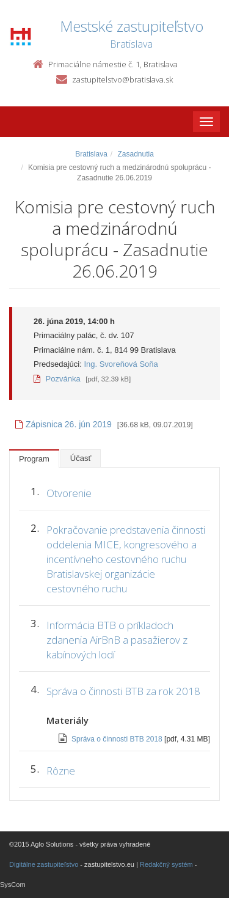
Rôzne (60, 771)
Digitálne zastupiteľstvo (43, 864)
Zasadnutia (135, 154)
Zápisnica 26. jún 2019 (63, 424)
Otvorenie (69, 493)
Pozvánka (57, 378)
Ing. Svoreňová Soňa (121, 364)
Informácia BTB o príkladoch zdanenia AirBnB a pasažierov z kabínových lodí (116, 639)
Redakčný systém (166, 864)
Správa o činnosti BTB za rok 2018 (123, 691)
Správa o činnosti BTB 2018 (117, 739)
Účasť (81, 458)
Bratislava (91, 154)
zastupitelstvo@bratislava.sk (122, 79)
